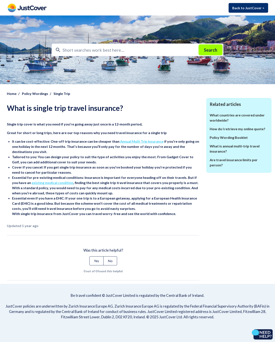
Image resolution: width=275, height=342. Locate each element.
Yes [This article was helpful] (96, 261)
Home (12, 93)
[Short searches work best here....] (137, 49)
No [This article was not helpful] (110, 261)
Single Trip (61, 93)
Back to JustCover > (248, 8)
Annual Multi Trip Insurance (141, 141)
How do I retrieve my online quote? (237, 129)
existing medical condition (52, 183)
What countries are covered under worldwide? (237, 117)
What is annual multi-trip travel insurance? (235, 148)
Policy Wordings (35, 93)
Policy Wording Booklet (229, 137)
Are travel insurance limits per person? (234, 162)
